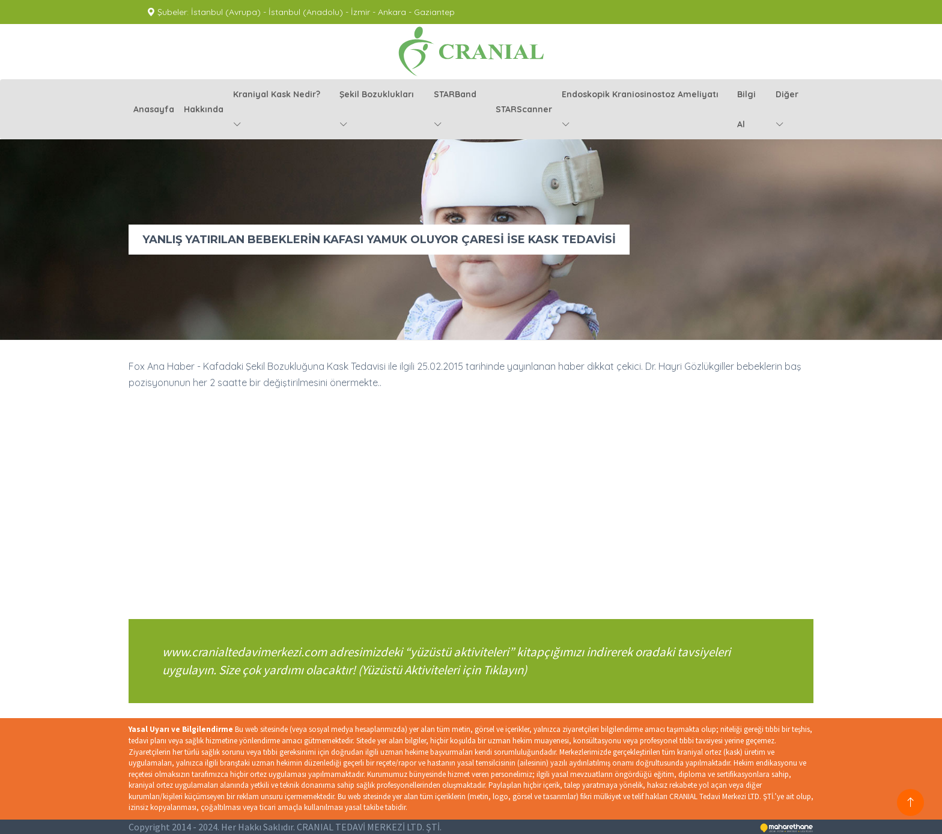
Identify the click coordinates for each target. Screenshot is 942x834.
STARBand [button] (455, 109)
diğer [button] (787, 109)
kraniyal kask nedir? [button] (276, 109)
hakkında (203, 109)
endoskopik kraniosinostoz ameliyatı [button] (640, 109)
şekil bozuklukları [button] (376, 109)
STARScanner (524, 109)
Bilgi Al (746, 109)
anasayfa (153, 109)
